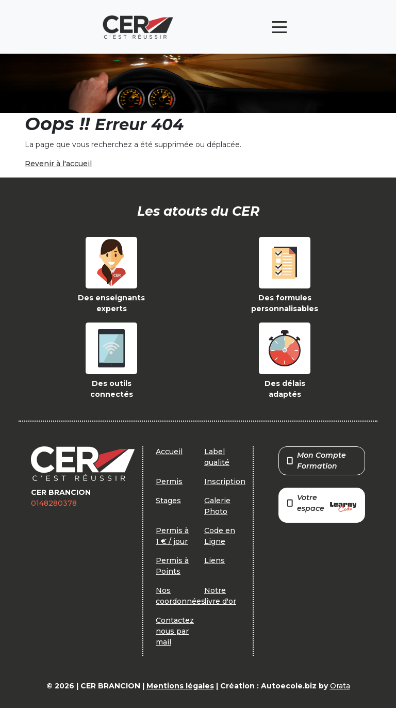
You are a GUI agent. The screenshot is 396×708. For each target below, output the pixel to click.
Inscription (224, 481)
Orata (340, 685)
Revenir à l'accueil (58, 163)
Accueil (169, 451)
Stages (168, 500)
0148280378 (54, 503)
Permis (169, 481)
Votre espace (321, 504)
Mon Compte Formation (316, 460)
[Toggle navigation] (279, 27)
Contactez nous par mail (175, 631)
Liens (214, 560)
